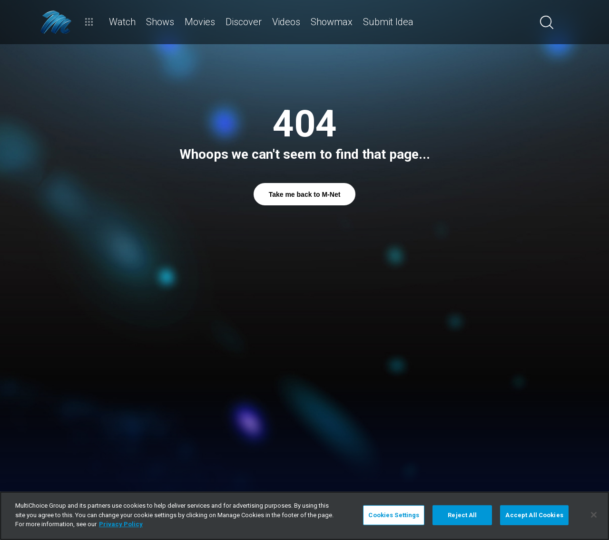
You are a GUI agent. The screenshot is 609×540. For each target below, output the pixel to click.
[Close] (593, 514)
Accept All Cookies (534, 515)
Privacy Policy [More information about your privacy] (121, 524)
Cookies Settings (393, 515)
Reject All (462, 515)
